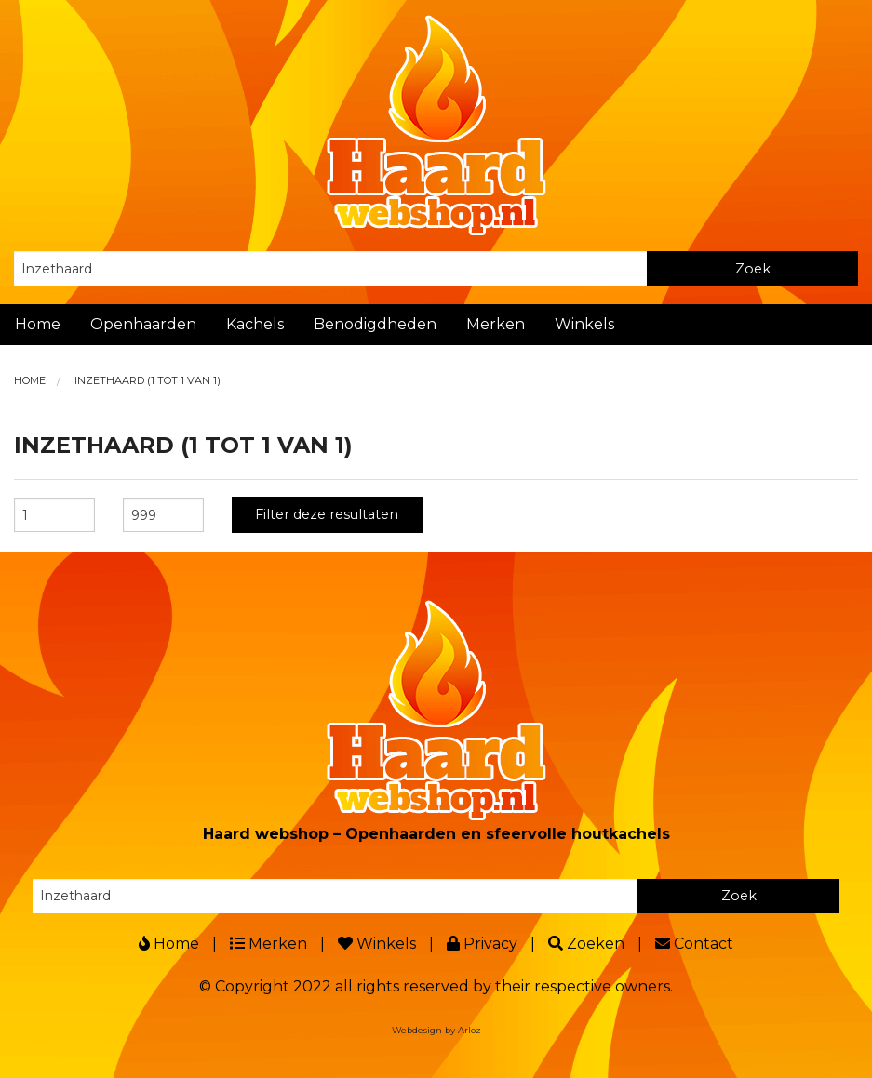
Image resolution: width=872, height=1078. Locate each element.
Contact (694, 943)
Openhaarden (143, 324)
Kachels (255, 324)
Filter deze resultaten (326, 514)
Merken (495, 324)
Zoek (753, 268)
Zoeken (586, 943)
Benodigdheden (375, 324)
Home (37, 324)
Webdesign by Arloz (436, 1030)
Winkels (584, 324)
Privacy (482, 943)
